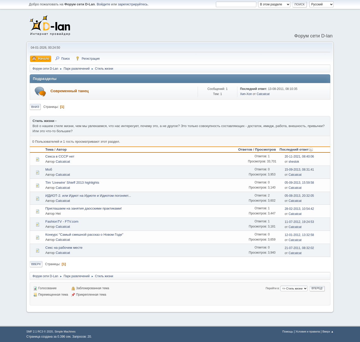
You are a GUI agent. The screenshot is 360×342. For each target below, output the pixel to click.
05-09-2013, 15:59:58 (299, 182)
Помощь (287, 331)
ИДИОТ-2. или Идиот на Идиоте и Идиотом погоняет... (88, 196)
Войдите (103, 4)
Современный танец (69, 91)
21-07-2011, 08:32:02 (299, 248)
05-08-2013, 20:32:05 (299, 196)
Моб (48, 169)
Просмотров (265, 149)
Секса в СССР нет (59, 156)
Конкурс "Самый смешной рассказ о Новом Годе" (84, 234)
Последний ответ (296, 149)
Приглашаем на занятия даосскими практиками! (83, 208)
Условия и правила (307, 331)
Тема (49, 149)
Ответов (245, 149)
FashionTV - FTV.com (61, 221)
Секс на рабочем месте (63, 248)
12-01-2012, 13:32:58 (299, 235)
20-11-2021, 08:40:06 (299, 156)
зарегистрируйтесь (133, 4)
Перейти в (272, 288)
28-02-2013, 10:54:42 (299, 209)
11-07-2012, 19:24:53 (299, 222)
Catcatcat (263, 94)
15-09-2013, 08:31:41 (299, 169)
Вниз (35, 106)
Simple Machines (65, 331)
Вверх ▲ (328, 331)
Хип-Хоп (246, 94)
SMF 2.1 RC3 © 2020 (39, 331)
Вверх (36, 264)
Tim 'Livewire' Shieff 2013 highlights (72, 182)
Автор (61, 149)
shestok (294, 161)
